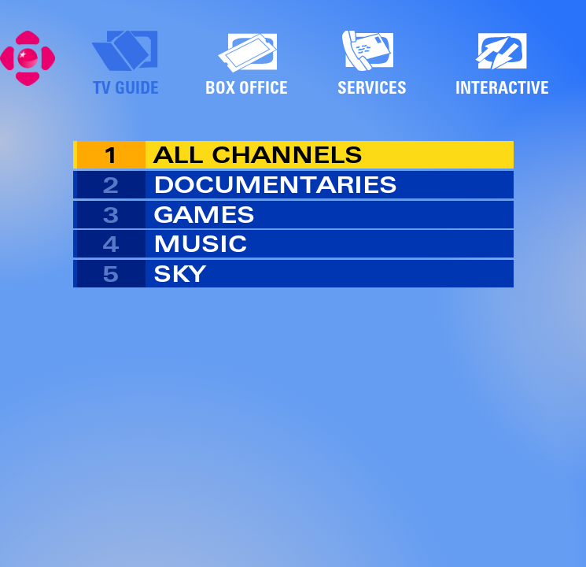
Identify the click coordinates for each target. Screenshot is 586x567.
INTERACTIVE (502, 87)
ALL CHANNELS (258, 155)
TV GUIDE (126, 87)
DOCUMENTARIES (275, 184)
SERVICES (372, 87)
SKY (179, 273)
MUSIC (200, 244)
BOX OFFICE (246, 87)
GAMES (204, 214)
